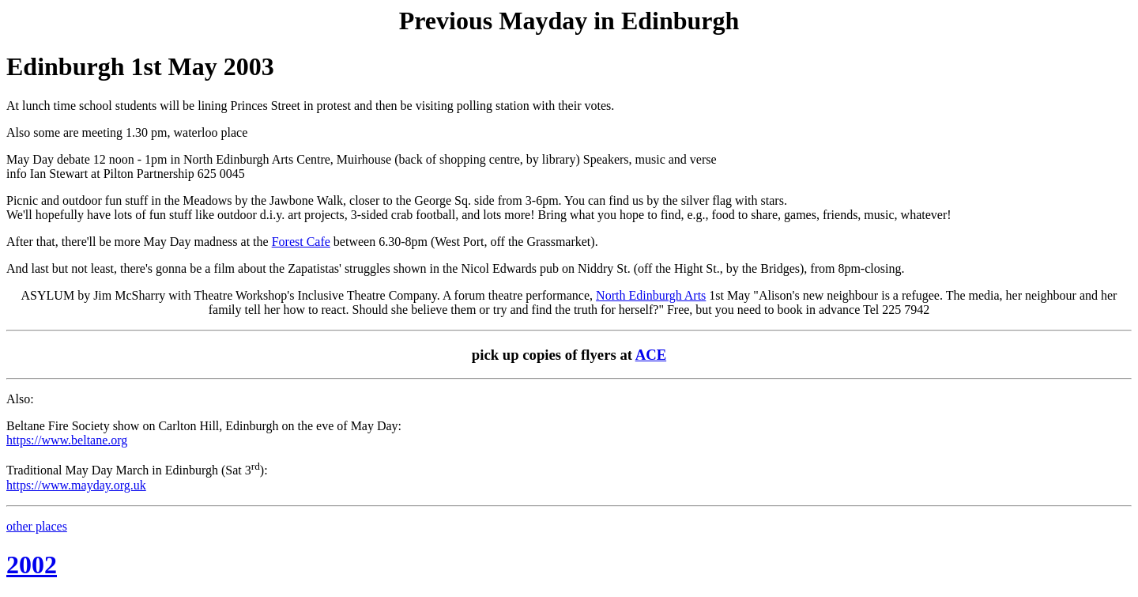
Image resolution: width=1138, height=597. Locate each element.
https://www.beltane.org (66, 440)
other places (36, 526)
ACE (651, 354)
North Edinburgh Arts (651, 295)
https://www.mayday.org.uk (76, 485)
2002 (31, 564)
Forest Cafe (301, 241)
